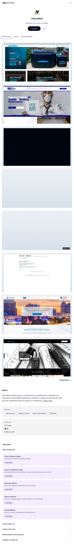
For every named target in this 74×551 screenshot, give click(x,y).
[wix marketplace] (8, 3)
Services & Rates (26, 37)
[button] (37, 62)
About (16, 37)
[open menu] (70, 2)
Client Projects (6, 37)
